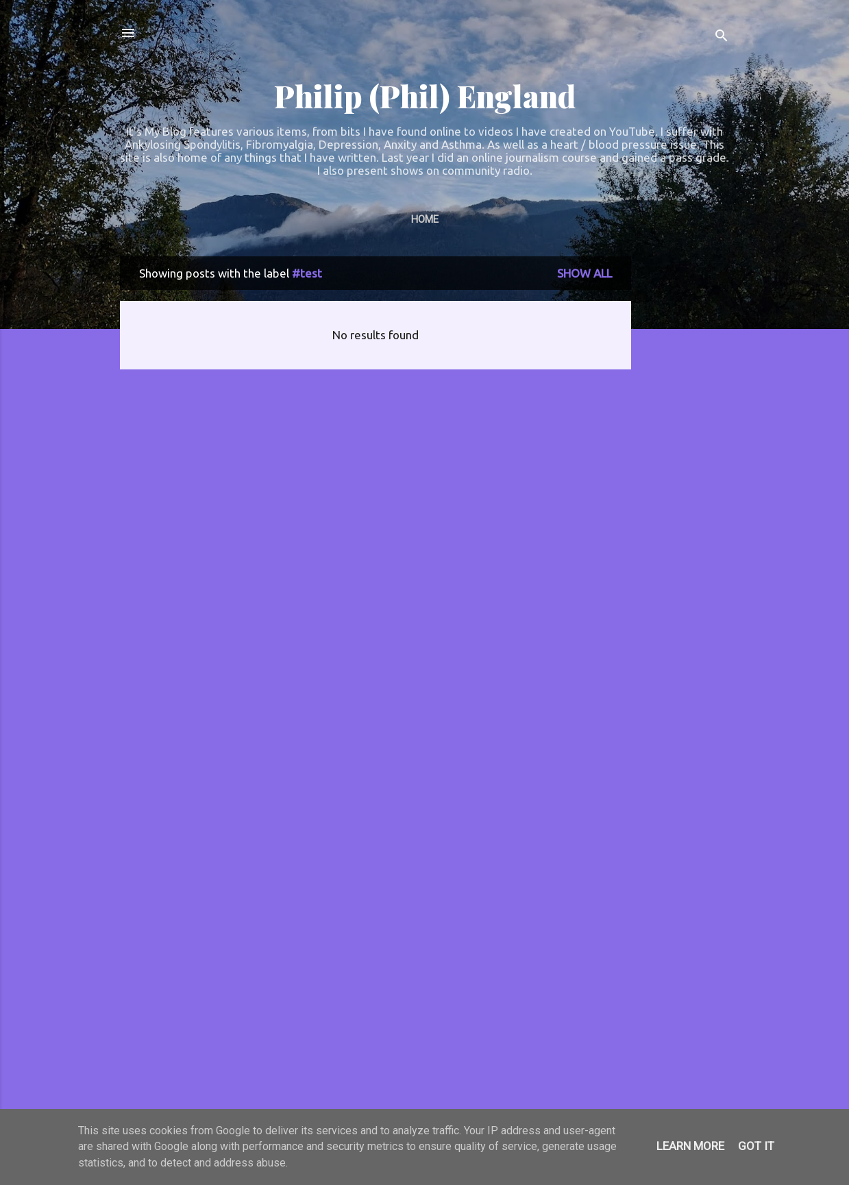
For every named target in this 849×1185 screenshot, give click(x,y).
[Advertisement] (686, 462)
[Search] (721, 37)
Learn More (690, 1146)
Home (425, 219)
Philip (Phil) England (425, 95)
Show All (584, 273)
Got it (756, 1146)
